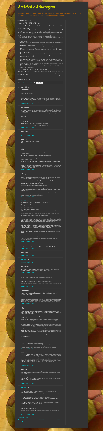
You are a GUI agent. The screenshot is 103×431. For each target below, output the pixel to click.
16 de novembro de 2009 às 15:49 (27, 196)
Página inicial (41, 419)
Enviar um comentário (23, 417)
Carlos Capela (23, 200)
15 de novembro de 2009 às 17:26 (27, 144)
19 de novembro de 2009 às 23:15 (27, 414)
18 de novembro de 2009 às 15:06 (27, 338)
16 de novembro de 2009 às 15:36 (27, 169)
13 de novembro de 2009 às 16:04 (27, 117)
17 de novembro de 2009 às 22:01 (27, 286)
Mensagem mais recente (22, 419)
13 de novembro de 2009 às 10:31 (27, 103)
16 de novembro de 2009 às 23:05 (27, 255)
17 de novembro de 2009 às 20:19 (27, 272)
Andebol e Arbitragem (36, 7)
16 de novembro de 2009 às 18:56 (27, 248)
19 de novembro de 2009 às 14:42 (27, 365)
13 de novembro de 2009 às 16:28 (27, 127)
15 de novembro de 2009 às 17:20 (27, 135)
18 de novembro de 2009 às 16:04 (27, 348)
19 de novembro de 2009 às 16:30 (27, 383)
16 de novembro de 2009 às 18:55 (27, 241)
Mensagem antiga (59, 419)
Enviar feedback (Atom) (26, 421)
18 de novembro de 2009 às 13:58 (27, 303)
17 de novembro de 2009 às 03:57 (27, 262)
